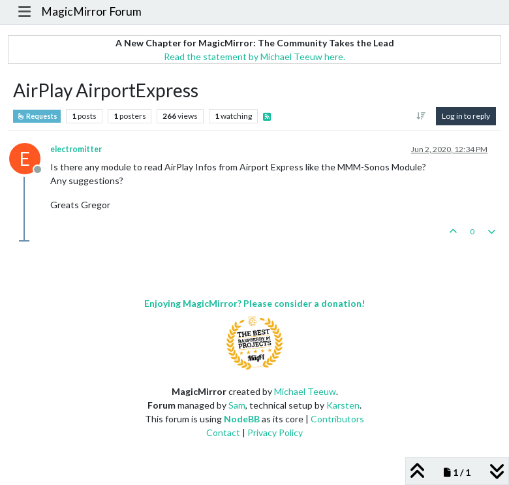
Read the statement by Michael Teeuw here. (254, 56)
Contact (223, 432)
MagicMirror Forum (91, 11)
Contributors (337, 418)
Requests (36, 116)
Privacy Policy (275, 432)
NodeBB (242, 418)
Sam (236, 405)
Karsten (343, 405)
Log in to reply (466, 116)
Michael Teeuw (305, 391)
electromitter (76, 149)
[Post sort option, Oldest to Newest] (421, 116)
